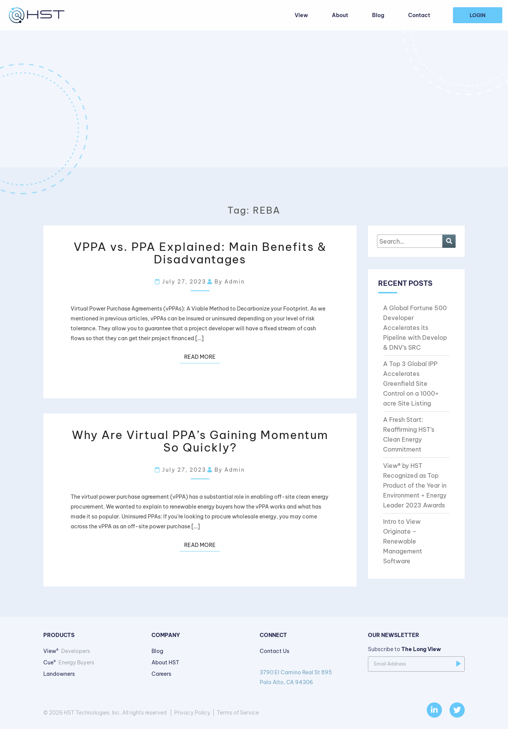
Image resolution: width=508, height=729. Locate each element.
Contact (419, 15)
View (301, 15)
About (340, 15)
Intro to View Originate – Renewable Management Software (402, 541)
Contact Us (274, 651)
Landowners (59, 673)
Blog (378, 15)
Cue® (68, 662)
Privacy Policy (192, 712)
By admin (226, 281)
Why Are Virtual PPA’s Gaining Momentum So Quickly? (200, 441)
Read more (200, 356)
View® (66, 651)
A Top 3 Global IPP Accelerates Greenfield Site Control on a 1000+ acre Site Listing (411, 383)
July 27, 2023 (180, 281)
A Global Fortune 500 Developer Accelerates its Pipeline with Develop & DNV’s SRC (415, 327)
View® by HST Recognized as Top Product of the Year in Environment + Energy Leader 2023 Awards (414, 485)
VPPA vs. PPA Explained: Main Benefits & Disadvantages (200, 252)
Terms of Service (238, 712)
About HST (165, 662)
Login (478, 15)
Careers (161, 673)
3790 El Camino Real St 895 (308, 678)
